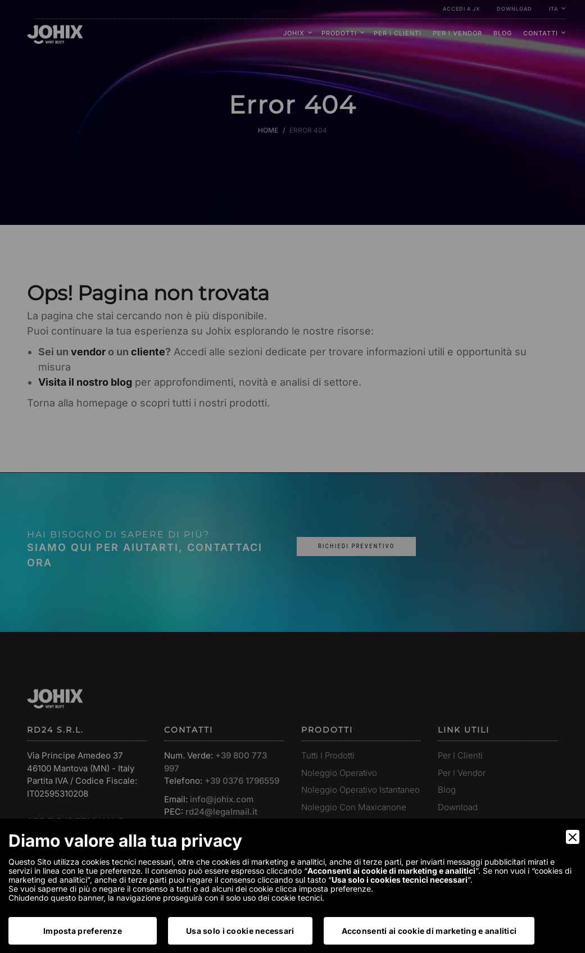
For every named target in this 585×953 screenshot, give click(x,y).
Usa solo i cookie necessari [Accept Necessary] (240, 931)
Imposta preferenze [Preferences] (82, 931)
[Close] (572, 837)
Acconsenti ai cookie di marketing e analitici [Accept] (429, 931)
